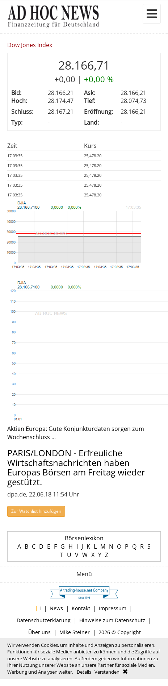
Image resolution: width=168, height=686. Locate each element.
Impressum (112, 608)
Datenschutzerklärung (44, 620)
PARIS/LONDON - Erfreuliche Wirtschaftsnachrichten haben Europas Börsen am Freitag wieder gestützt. (76, 467)
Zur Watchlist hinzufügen (36, 511)
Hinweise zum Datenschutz (112, 620)
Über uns (39, 632)
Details (84, 672)
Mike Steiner (74, 632)
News (56, 608)
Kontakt (81, 608)
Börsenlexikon (84, 538)
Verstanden (106, 672)
